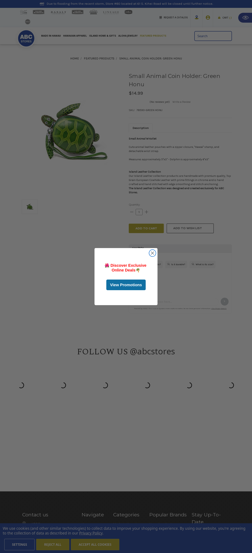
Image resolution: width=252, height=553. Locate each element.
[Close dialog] (152, 253)
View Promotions (126, 285)
